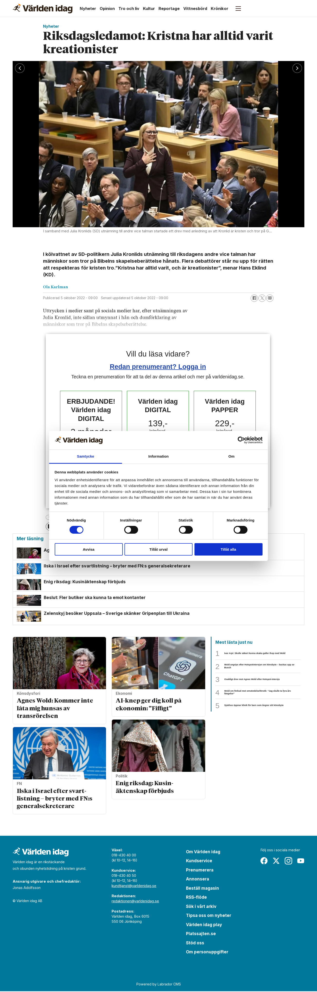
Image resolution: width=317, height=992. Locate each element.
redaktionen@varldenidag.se (135, 901)
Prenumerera (199, 870)
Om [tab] (231, 456)
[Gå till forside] (42, 8)
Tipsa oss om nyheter (208, 916)
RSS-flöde (196, 898)
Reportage (169, 8)
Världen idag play (204, 925)
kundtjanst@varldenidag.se (134, 886)
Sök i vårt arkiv (201, 907)
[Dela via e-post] (269, 298)
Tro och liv (128, 8)
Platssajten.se (201, 934)
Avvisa (89, 549)
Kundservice (199, 861)
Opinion (107, 8)
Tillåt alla (228, 549)
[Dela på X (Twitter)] (262, 298)
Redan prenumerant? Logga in (158, 366)
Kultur (149, 8)
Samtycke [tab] (85, 456)
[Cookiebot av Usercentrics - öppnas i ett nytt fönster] (241, 440)
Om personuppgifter (207, 952)
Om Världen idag (203, 852)
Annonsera (197, 879)
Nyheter (88, 8)
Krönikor (219, 8)
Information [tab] (158, 456)
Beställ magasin (202, 889)
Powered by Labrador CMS (158, 985)
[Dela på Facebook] (254, 298)
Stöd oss (195, 943)
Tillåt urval (159, 549)
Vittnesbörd (195, 8)
